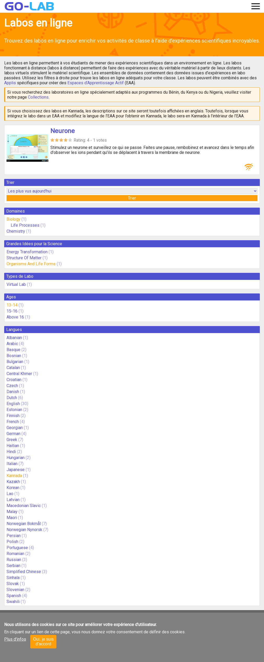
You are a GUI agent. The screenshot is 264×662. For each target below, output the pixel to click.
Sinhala (13, 577)
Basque (13, 349)
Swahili (13, 601)
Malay (12, 511)
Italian (12, 463)
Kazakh (13, 481)
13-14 (12, 305)
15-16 (12, 311)
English (13, 403)
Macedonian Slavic (24, 505)
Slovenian (15, 589)
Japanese (16, 469)
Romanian (15, 553)
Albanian (14, 337)
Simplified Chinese (24, 571)
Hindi (11, 451)
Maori (12, 517)
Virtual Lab (16, 284)
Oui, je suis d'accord (43, 641)
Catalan (13, 367)
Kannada (14, 475)
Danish (13, 391)
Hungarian (16, 457)
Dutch (12, 397)
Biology (13, 219)
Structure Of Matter (24, 257)
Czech (12, 385)
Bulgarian (15, 361)
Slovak (13, 583)
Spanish (14, 595)
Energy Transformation (27, 251)
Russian (14, 559)
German (13, 433)
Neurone (62, 131)
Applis (10, 82)
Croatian (14, 379)
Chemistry (16, 231)
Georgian (15, 427)
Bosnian (14, 355)
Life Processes (25, 225)
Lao (10, 493)
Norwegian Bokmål (24, 523)
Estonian (14, 409)
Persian (14, 535)
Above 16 (15, 317)
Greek (12, 439)
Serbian (13, 565)
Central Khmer (19, 373)
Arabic (12, 343)
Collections (38, 97)
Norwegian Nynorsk (24, 529)
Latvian (13, 499)
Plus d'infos (15, 639)
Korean (13, 487)
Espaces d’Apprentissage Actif (95, 82)
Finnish (13, 415)
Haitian (13, 445)
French (13, 421)
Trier (132, 198)
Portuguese (17, 547)
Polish (12, 541)
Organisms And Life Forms (31, 263)
